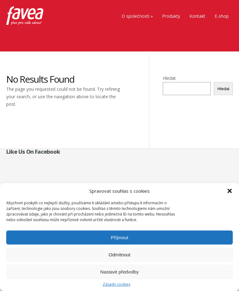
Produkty (171, 16)
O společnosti (135, 16)
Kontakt (197, 16)
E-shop (222, 16)
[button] (230, 191)
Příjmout (119, 237)
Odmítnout (119, 254)
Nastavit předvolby (119, 271)
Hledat (169, 78)
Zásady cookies (116, 284)
